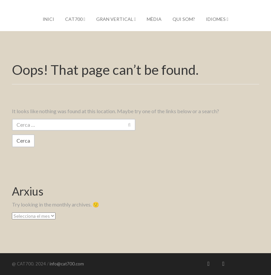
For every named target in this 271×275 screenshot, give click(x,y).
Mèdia (154, 19)
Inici (48, 19)
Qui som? (184, 19)
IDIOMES (217, 19)
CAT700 (75, 19)
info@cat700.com (66, 263)
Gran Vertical (116, 19)
